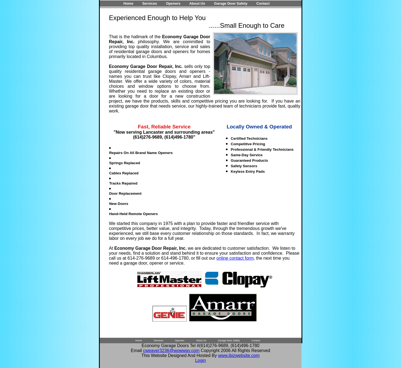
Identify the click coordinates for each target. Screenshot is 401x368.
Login (200, 360)
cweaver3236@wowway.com (171, 350)
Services (149, 3)
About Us (197, 3)
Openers (173, 3)
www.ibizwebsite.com (238, 355)
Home (128, 3)
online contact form (235, 258)
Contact (263, 3)
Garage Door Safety (230, 3)
